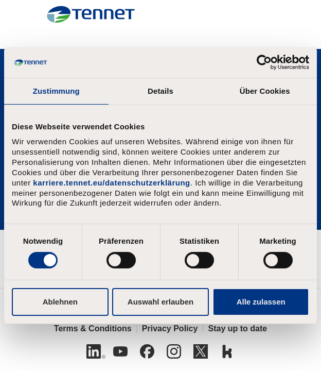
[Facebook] (147, 351)
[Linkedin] (93, 351)
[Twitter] (200, 351)
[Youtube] (120, 351)
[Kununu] (227, 351)
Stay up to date (237, 328)
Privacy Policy (170, 328)
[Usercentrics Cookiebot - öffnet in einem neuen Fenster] (264, 62)
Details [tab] (160, 91)
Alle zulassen (261, 301)
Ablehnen (60, 301)
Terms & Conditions (93, 328)
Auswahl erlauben (160, 301)
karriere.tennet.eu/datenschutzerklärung (111, 182)
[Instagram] (174, 351)
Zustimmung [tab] (56, 91)
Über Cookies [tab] (265, 91)
